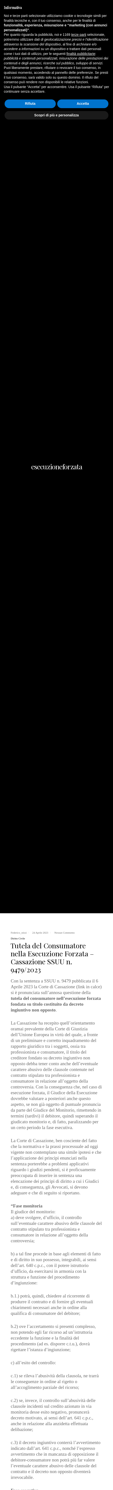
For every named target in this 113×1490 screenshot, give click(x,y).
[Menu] (106, 9)
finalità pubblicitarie (80, 1419)
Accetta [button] (83, 1469)
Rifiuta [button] (30, 1469)
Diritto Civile (18, 938)
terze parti (78, 1400)
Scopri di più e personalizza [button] (56, 1480)
